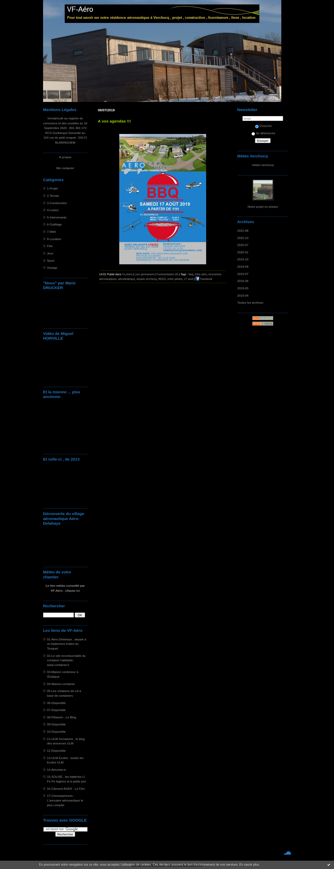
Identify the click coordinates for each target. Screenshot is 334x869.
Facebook (203, 278)
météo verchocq (263, 165)
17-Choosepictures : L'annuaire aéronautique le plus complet (65, 800)
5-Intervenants (57, 217)
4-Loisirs (52, 210)
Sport (50, 260)
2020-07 (242, 245)
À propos (65, 157)
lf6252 (162, 278)
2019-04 (242, 295)
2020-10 (242, 238)
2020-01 (242, 252)
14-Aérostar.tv (56, 769)
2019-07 (242, 274)
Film (50, 246)
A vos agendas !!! (114, 121)
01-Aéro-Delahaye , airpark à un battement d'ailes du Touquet (66, 644)
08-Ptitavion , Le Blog (61, 717)
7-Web (51, 231)
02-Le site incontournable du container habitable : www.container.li (66, 660)
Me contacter (65, 168)
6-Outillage (54, 224)
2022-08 (242, 230)
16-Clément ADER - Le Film (66, 788)
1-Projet (52, 188)
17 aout (188, 278)
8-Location (54, 239)
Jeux (50, 253)
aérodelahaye (126, 278)
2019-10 (242, 259)
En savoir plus (249, 864)
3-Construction (57, 203)
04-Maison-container (61, 684)
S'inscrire (263, 125)
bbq (191, 274)
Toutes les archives (250, 302)
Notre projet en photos (263, 206)
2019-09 (242, 266)
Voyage (52, 267)
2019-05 (242, 288)
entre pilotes (175, 278)
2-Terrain (53, 195)
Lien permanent (144, 274)
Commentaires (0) (167, 274)
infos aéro (201, 274)
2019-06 (242, 281)
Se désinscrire (263, 133)
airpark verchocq (146, 278)
